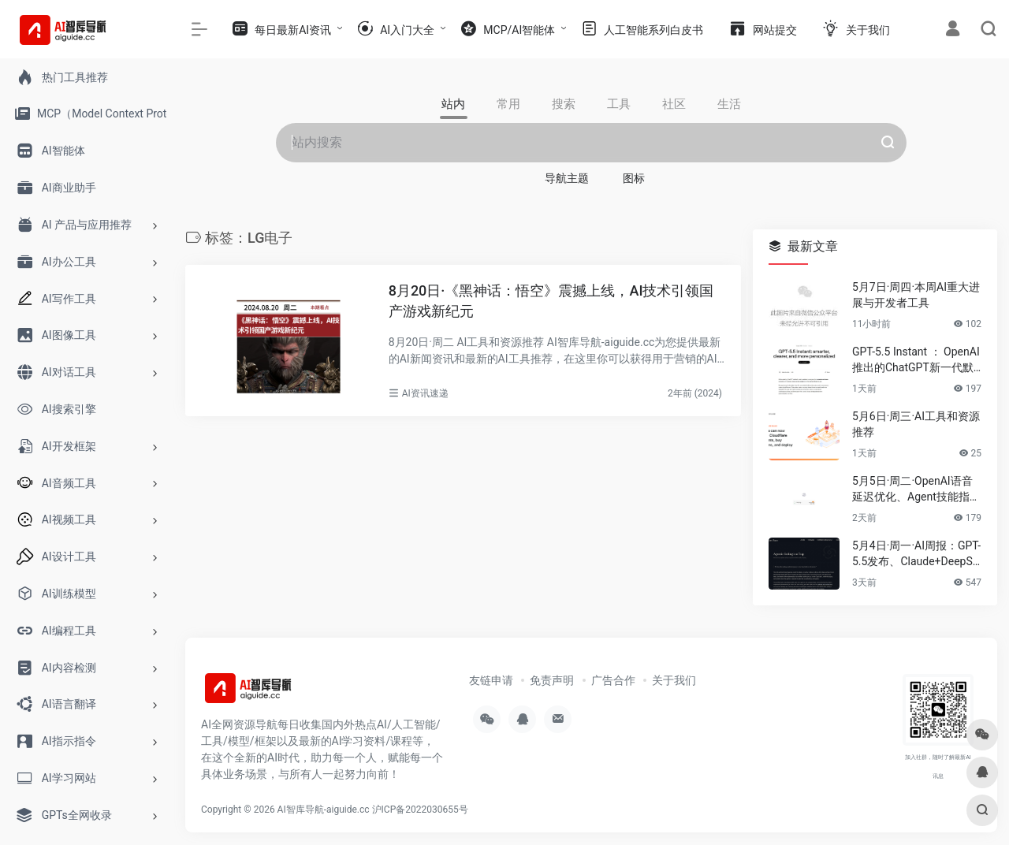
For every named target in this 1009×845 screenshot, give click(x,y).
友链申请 (491, 680)
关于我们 (674, 680)
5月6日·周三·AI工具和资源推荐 (916, 424)
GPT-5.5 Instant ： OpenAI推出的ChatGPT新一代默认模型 (916, 360)
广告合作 (613, 680)
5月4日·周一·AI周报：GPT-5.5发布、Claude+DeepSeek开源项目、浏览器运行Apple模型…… (916, 554)
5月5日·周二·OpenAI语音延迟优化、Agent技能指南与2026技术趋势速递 (916, 489)
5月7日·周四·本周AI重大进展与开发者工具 (916, 295)
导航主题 (567, 178)
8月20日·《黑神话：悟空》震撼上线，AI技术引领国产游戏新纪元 (551, 300)
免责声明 (552, 680)
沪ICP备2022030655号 (420, 809)
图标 (634, 178)
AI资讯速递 (425, 393)
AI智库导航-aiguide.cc (323, 809)
